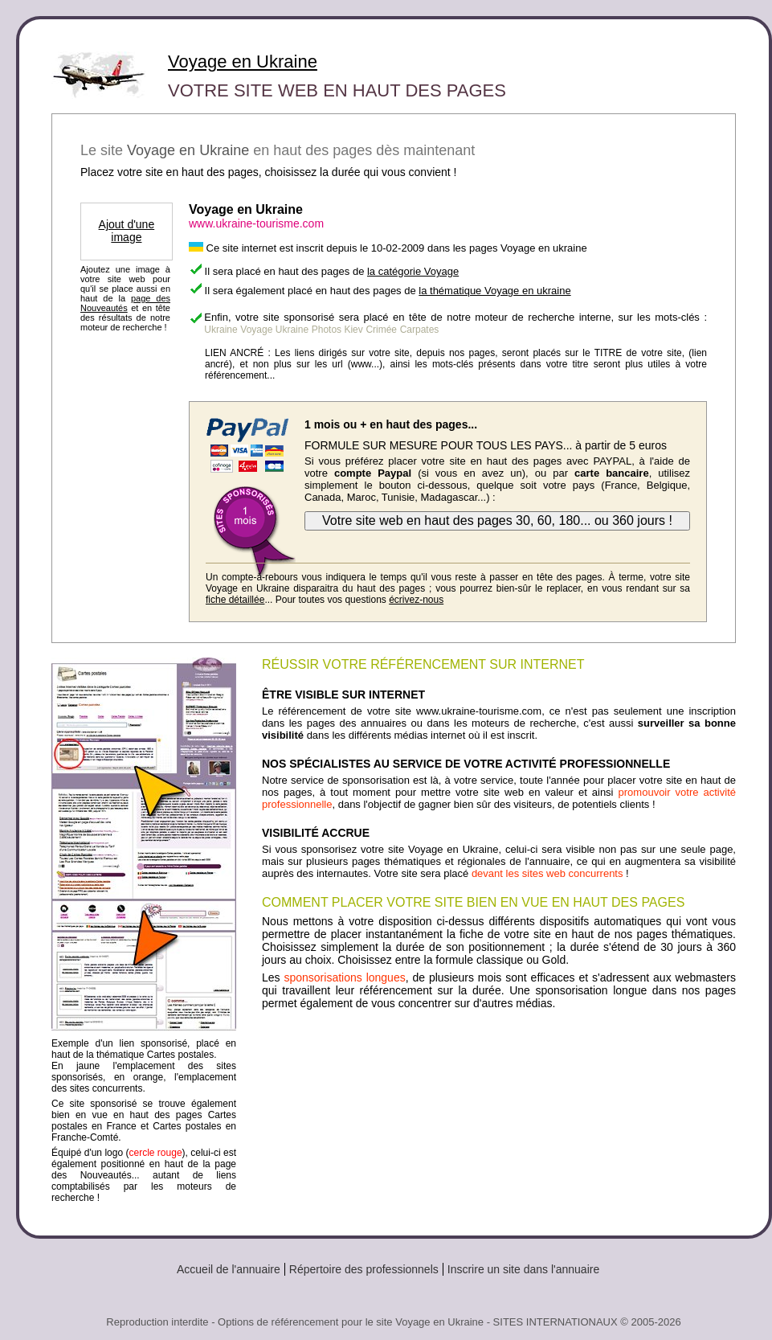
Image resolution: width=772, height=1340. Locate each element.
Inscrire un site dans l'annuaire (523, 1269)
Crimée (381, 329)
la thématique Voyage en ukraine (494, 291)
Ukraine (220, 329)
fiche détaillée (235, 599)
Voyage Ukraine (274, 329)
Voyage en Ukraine (242, 61)
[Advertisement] (499, 1054)
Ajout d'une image (127, 231)
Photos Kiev (337, 329)
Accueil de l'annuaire (228, 1269)
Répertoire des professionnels (364, 1269)
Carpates (419, 329)
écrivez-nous (416, 599)
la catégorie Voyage (413, 271)
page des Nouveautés (125, 303)
